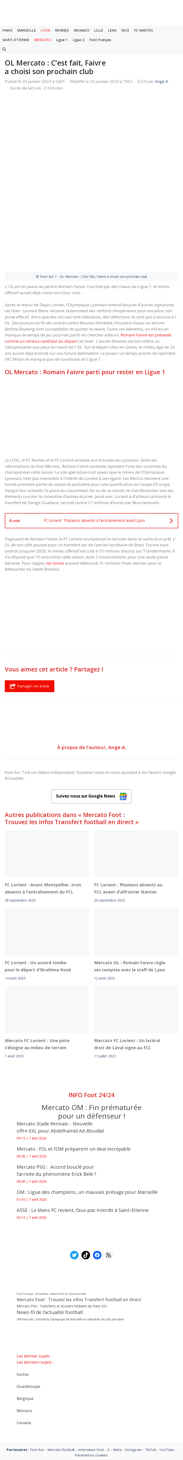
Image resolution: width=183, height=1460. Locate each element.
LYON (45, 30)
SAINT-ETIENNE (15, 39)
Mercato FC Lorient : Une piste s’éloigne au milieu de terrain (37, 986)
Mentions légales (21, 1410)
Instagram (133, 1391)
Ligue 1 (62, 39)
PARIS (7, 30)
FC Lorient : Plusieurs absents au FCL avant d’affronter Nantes (128, 830)
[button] (4, 49)
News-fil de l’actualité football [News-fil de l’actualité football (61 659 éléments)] (50, 1255)
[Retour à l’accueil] (91, 11)
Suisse (23, 1316)
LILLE (98, 30)
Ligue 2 (79, 39)
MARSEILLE (26, 30)
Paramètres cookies (91, 1397)
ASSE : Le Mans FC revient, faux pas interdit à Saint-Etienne (83, 1152)
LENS (112, 30)
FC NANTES (143, 30)
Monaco (24, 1353)
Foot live (37, 1391)
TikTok (150, 1391)
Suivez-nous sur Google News (91, 739)
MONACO (81, 30)
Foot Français (100, 39)
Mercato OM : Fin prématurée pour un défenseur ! (91, 1054)
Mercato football (61, 1391)
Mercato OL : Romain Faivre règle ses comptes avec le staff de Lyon (129, 908)
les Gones (55, 505)
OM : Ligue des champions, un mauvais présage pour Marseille (87, 1134)
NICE (125, 30)
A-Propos (54, 1410)
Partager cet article (29, 628)
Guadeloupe (28, 1328)
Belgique (25, 1340)
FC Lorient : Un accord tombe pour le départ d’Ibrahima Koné (38, 908)
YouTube (166, 1391)
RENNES (62, 30)
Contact (79, 1410)
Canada (24, 1365)
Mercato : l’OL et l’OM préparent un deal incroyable (75, 1091)
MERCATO (42, 39)
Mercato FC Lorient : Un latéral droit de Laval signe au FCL (127, 986)
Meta (117, 1391)
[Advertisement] (91, 358)
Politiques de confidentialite (120, 1410)
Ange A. (117, 689)
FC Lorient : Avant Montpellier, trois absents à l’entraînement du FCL (43, 830)
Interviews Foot (91, 1391)
